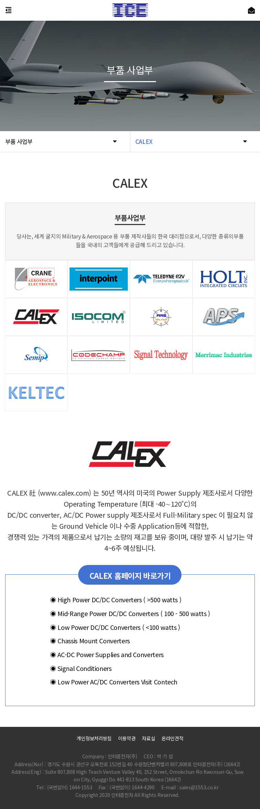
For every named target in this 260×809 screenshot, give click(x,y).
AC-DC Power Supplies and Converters (107, 654)
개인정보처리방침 (94, 738)
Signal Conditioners (80, 667)
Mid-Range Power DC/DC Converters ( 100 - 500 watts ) (130, 613)
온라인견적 (173, 738)
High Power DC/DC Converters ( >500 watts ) (115, 599)
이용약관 (127, 738)
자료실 (148, 738)
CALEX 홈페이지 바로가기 (130, 575)
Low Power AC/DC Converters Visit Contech (113, 681)
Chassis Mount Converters (90, 640)
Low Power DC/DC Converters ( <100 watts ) (115, 626)
